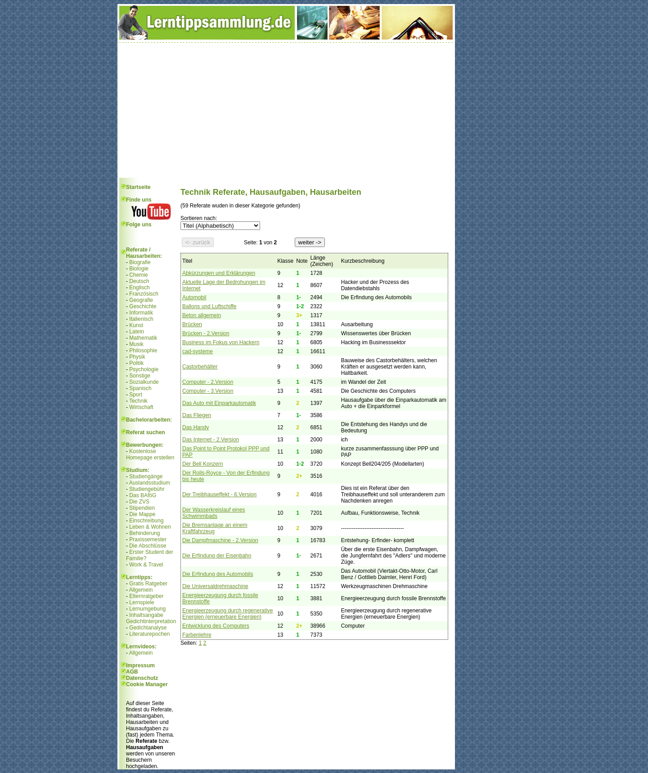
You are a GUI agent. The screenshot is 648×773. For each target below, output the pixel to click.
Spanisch (140, 388)
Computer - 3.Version (207, 391)
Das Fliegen (196, 415)
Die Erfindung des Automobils (217, 574)
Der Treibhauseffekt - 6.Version (219, 494)
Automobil (194, 297)
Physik (137, 357)
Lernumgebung (147, 609)
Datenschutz (142, 678)
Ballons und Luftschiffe (209, 306)
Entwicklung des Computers (215, 626)
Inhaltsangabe (146, 615)
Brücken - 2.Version (206, 333)
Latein (136, 331)
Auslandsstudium (149, 483)
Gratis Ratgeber (148, 583)
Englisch (139, 287)
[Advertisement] (286, 110)
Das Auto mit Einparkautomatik (219, 403)
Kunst (136, 325)
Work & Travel (146, 565)
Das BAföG (142, 495)
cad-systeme (197, 351)
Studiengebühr (146, 489)
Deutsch (139, 281)
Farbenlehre (197, 635)
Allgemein (141, 590)
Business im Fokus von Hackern (220, 342)
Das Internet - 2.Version (210, 439)
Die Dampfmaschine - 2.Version (220, 540)
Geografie (141, 300)
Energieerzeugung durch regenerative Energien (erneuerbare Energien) (227, 613)
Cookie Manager (147, 684)
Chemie (138, 275)
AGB (132, 672)
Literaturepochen (149, 634)
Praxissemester (147, 539)
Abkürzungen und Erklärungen (218, 273)
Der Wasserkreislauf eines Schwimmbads (213, 513)
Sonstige (139, 376)
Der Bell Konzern (202, 464)
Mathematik (143, 338)
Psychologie (143, 369)
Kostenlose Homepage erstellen (150, 454)
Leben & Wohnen (150, 527)
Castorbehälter (200, 367)
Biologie (138, 268)
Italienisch (141, 319)
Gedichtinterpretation (151, 621)
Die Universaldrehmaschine (215, 586)
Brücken (192, 324)
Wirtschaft (141, 407)
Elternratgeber (146, 596)
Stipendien (142, 508)
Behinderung (144, 533)
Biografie (139, 262)
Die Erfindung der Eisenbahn (216, 556)
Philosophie (143, 350)
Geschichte (142, 306)
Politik (136, 363)
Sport (135, 394)
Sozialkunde (143, 382)
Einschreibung (146, 520)
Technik (138, 401)
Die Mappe (142, 514)
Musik (136, 344)
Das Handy (195, 427)
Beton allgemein (201, 315)
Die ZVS (139, 502)
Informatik (141, 313)
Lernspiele (141, 602)
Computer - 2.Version (207, 382)
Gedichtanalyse (147, 628)
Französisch (143, 294)
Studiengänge (145, 476)
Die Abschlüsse (147, 546)
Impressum (140, 665)
